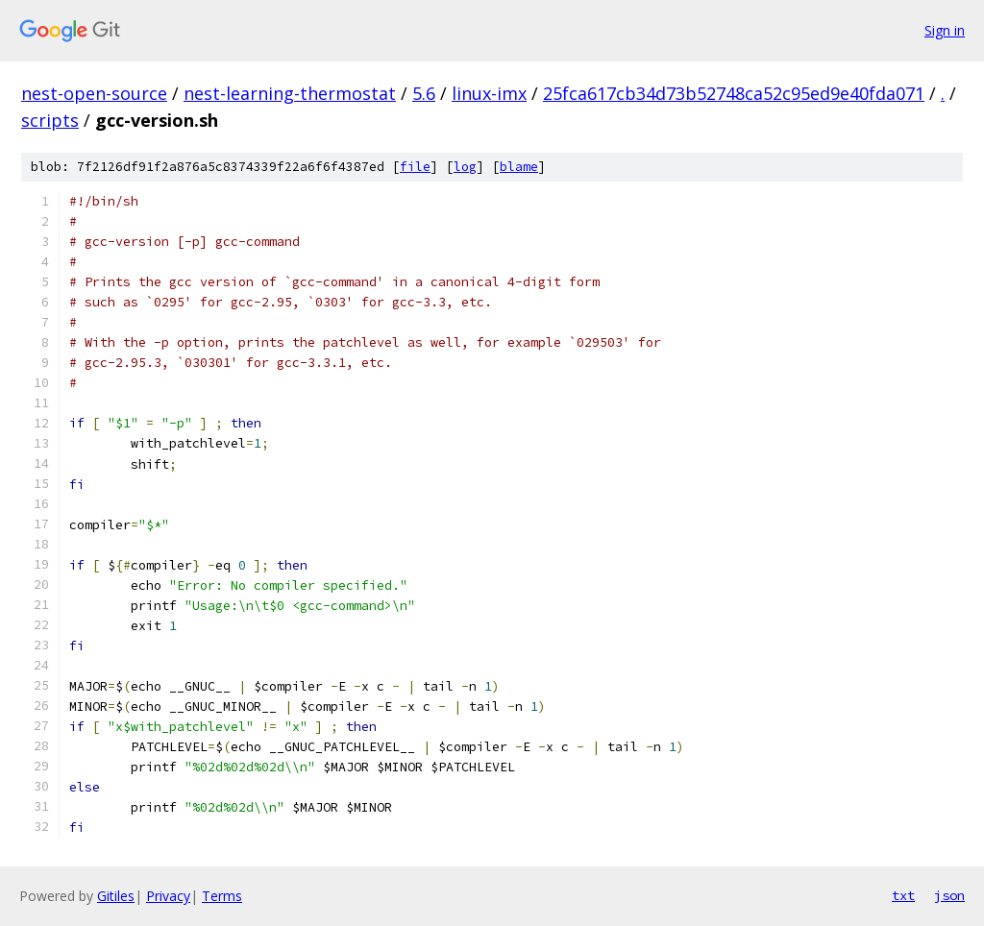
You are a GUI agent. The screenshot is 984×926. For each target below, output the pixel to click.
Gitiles (116, 896)
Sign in (944, 30)
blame (519, 166)
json (949, 895)
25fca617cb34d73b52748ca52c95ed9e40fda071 (733, 93)
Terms (222, 896)
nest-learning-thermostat (290, 93)
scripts (50, 120)
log (465, 166)
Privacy (168, 896)
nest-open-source (94, 93)
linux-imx (489, 93)
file (415, 166)
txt (903, 895)
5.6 (423, 93)
